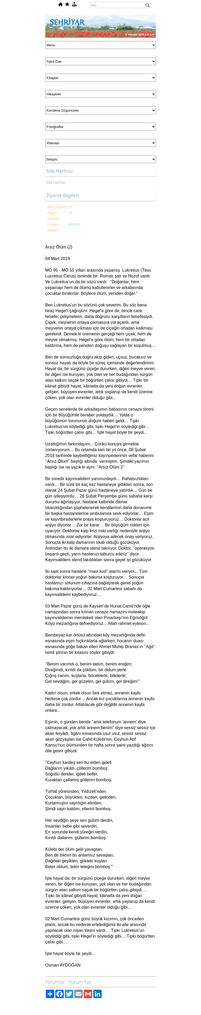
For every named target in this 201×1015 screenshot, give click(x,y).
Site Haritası (56, 182)
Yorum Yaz (80, 982)
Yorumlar (55, 982)
